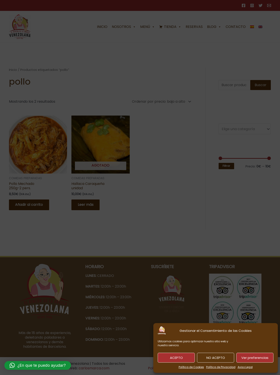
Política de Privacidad (220, 367)
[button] (37, 365)
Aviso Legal (245, 367)
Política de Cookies (191, 367)
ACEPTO (176, 357)
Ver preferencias (254, 357)
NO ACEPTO (215, 357)
